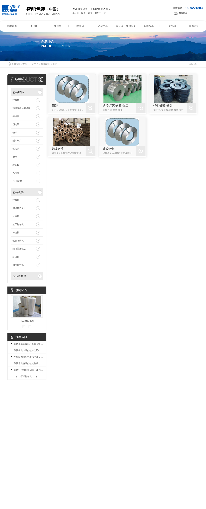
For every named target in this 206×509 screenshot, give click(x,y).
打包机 (35, 26)
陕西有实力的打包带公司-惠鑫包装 (28, 350)
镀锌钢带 (108, 148)
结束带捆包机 (19, 248)
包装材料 (45, 64)
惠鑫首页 (12, 26)
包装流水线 (19, 276)
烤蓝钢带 (57, 148)
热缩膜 (16, 148)
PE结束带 (17, 181)
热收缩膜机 (18, 240)
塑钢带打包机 (19, 208)
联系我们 (194, 26)
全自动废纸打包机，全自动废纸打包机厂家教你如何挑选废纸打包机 (28, 376)
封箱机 (16, 216)
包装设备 (18, 192)
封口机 (16, 256)
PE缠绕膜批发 (27, 320)
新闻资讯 (149, 26)
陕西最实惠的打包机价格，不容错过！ (28, 363)
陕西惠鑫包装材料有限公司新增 (28, 344)
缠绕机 (16, 232)
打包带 (57, 26)
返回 (193, 64)
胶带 (15, 156)
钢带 (55, 64)
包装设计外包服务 (126, 26)
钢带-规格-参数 (162, 105)
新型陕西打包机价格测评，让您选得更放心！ (28, 357)
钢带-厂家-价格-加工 (115, 105)
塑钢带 (16, 124)
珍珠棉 (16, 165)
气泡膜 (16, 173)
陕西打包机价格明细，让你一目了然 (28, 370)
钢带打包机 (18, 265)
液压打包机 (18, 224)
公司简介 (171, 26)
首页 (25, 64)
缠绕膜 (80, 26)
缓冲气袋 (17, 140)
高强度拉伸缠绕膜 (21, 108)
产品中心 (103, 26)
